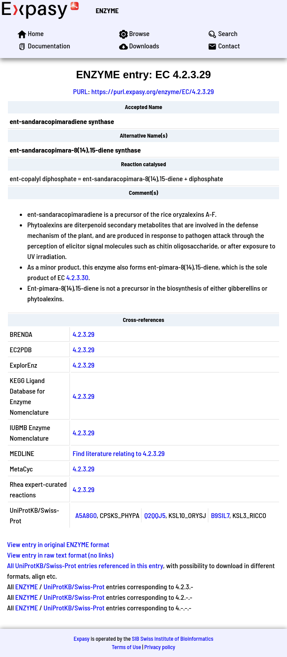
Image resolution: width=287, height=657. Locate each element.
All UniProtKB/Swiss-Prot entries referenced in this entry (85, 565)
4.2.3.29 (83, 334)
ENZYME (107, 10)
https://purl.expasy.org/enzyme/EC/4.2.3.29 (152, 91)
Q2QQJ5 (154, 515)
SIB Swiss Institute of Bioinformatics (172, 638)
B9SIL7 (220, 515)
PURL (80, 91)
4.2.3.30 (77, 277)
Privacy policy (159, 646)
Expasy (81, 638)
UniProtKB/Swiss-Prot (74, 586)
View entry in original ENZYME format (58, 544)
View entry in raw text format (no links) (60, 555)
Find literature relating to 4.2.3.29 (119, 453)
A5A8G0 (86, 515)
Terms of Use (126, 646)
